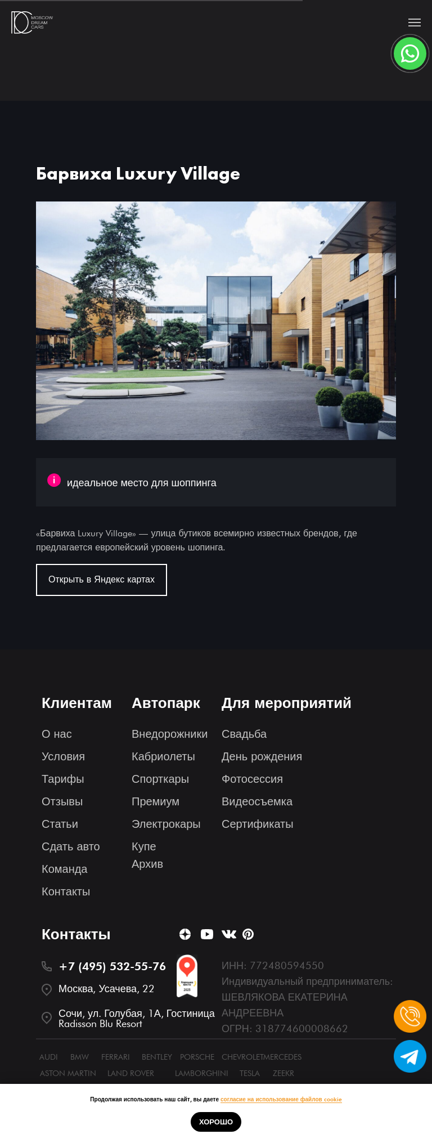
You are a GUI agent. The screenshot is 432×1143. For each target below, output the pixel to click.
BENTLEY (157, 1056)
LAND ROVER (130, 1073)
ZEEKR (283, 1073)
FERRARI (115, 1056)
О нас (57, 734)
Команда (64, 869)
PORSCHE (197, 1056)
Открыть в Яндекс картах (101, 579)
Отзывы (62, 801)
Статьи (60, 824)
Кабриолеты (163, 756)
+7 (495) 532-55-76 (112, 966)
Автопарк (166, 702)
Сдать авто (71, 846)
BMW (79, 1056)
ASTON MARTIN (68, 1073)
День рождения (262, 756)
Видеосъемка (257, 801)
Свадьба (244, 734)
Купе (144, 846)
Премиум (155, 801)
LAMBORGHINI (201, 1073)
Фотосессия (252, 779)
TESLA (250, 1073)
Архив (147, 864)
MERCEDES (282, 1056)
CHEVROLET (243, 1056)
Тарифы (63, 779)
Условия (63, 756)
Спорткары (160, 779)
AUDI (48, 1056)
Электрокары (166, 824)
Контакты (66, 891)
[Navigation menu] (414, 22)
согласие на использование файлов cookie (281, 1099)
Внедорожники (170, 734)
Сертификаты (258, 824)
